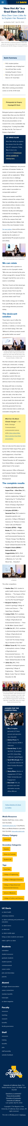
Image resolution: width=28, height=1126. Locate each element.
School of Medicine (10, 893)
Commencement (7, 965)
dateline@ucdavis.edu (9, 826)
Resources (5, 1011)
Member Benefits (7, 994)
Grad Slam (7, 869)
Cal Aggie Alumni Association (10, 986)
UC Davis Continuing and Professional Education (13, 921)
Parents (4, 977)
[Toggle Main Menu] (2, 2)
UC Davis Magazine (7, 1001)
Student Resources (7, 954)
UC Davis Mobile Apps (8, 933)
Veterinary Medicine (8, 916)
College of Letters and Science (13, 898)
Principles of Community (13, 1098)
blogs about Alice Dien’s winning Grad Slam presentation (13, 436)
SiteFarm (23, 1115)
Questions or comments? (13, 1093)
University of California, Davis (12, 1085)
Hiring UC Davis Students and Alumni (12, 937)
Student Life (7, 859)
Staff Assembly (6, 1051)
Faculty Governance (8, 1026)
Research (4, 1019)
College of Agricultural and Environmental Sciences (12, 886)
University (7, 839)
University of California (13, 1100)
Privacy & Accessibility (13, 1096)
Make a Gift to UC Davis (9, 940)
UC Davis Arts (6, 929)
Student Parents (7, 962)
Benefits (4, 1022)
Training (4, 1040)
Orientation (5, 950)
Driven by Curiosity (9, 854)
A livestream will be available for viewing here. (14, 156)
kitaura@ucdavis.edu (18, 831)
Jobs (3, 1047)
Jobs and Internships (8, 973)
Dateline (6, 849)
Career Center (6, 969)
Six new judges (7, 229)
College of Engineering (11, 874)
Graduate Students (7, 958)
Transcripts (5, 998)
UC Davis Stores (6, 926)
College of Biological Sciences (13, 880)
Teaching (4, 1015)
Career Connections (8, 990)
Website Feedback (7, 1055)
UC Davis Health (6, 912)
